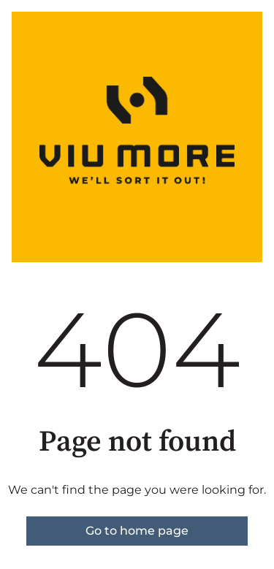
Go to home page (137, 531)
